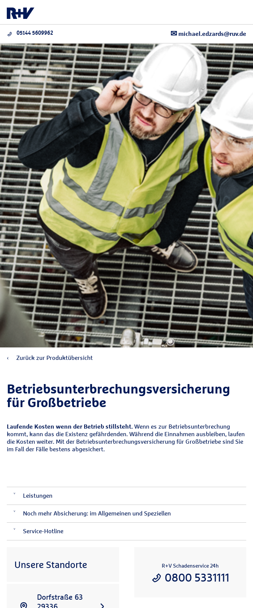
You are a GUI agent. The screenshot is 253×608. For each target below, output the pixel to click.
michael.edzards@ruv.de (208, 33)
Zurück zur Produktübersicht (50, 357)
